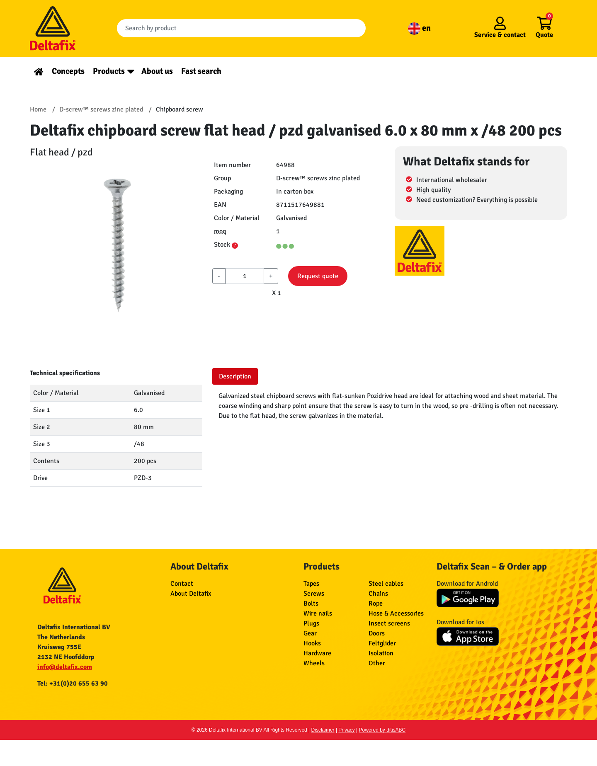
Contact (181, 583)
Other (377, 663)
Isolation (381, 653)
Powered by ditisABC (382, 730)
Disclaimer (323, 730)
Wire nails (317, 613)
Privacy (346, 730)
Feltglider (382, 643)
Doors (377, 633)
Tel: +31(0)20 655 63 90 (72, 683)
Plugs (311, 623)
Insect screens (389, 623)
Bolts (310, 603)
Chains (378, 593)
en (419, 28)
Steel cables (386, 583)
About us (157, 71)
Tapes (311, 583)
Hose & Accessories (396, 613)
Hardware (317, 653)
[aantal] (244, 276)
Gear (310, 633)
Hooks (312, 643)
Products (109, 71)
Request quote (317, 276)
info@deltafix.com (64, 667)
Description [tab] (235, 376)
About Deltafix (190, 593)
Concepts (68, 71)
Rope (376, 603)
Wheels (314, 663)
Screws (313, 593)
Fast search (201, 71)
